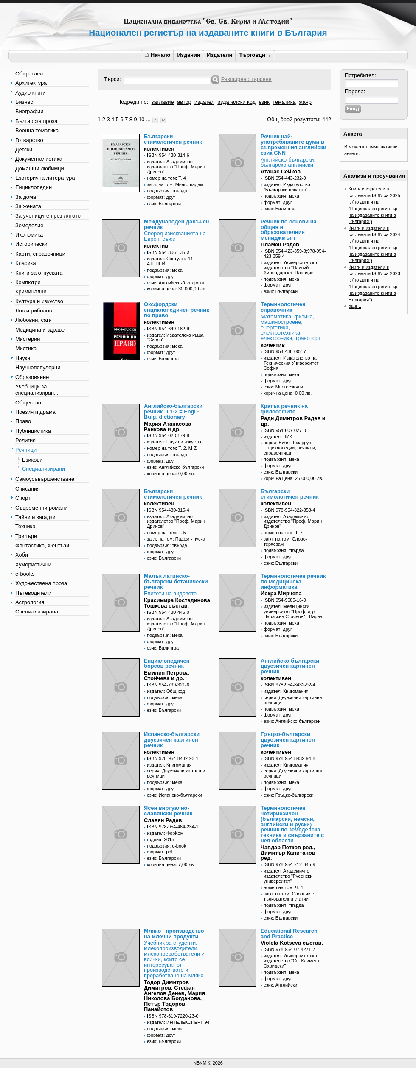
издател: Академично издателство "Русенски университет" (288, 876)
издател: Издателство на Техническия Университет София (291, 363)
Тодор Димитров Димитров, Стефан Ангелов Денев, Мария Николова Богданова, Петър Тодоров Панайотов (174, 995)
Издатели (219, 55)
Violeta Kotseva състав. (292, 943)
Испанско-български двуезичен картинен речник (172, 739)
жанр (305, 102)
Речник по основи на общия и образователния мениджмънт (289, 229)
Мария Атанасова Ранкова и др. (167, 426)
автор (184, 102)
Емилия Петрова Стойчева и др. (166, 675)
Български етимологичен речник (173, 139)
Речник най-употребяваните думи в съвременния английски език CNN (293, 144)
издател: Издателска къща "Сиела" (175, 337)
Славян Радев (163, 820)
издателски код (236, 102)
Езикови (32, 460)
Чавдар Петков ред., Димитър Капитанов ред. (288, 853)
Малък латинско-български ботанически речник (176, 581)
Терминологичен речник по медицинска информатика (293, 581)
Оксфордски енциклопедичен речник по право (176, 309)
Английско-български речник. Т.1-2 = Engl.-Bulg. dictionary (173, 411)
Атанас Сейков (281, 171)
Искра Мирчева (281, 593)
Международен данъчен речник (176, 224)
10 (141, 119)
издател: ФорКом (165, 833)
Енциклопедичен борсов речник (166, 663)
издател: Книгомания (286, 691)
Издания (188, 55)
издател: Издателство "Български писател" (287, 187)
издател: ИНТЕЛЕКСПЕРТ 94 (178, 1022)
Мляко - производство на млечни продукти (174, 934)
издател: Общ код (166, 691)
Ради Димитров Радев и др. (293, 421)
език (264, 102)
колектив (156, 246)
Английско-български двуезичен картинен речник (290, 666)
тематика (284, 102)
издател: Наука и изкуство (175, 441)
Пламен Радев (280, 244)
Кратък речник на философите (284, 409)
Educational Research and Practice (289, 934)
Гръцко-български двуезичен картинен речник (288, 739)
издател (204, 102)
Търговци (255, 55)
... (148, 119)
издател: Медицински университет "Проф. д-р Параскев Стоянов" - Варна (293, 611)
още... (355, 306)
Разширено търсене (246, 79)
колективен (159, 148)
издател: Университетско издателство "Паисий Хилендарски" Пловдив (290, 267)
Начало (157, 55)
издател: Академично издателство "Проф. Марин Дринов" (176, 166)
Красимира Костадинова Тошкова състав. (177, 603)
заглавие (163, 102)
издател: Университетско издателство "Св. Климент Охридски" (292, 960)
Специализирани (43, 469)
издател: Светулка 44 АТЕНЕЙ (170, 261)
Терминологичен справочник (283, 307)
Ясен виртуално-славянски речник (168, 811)
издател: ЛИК (278, 436)
